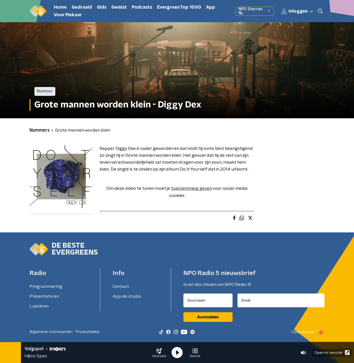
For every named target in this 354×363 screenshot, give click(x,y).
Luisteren (39, 306)
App (210, 7)
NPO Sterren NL (254, 11)
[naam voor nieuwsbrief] (208, 300)
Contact (121, 286)
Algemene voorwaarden (51, 332)
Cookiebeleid (303, 332)
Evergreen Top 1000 (179, 7)
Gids (101, 7)
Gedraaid (82, 7)
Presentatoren (44, 296)
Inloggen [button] (297, 11)
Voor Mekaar (68, 15)
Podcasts (142, 7)
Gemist (119, 7)
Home (60, 7)
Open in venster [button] (332, 352)
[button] (159, 353)
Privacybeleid (87, 332)
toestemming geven (191, 188)
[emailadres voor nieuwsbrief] (281, 300)
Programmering (46, 286)
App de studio (127, 296)
